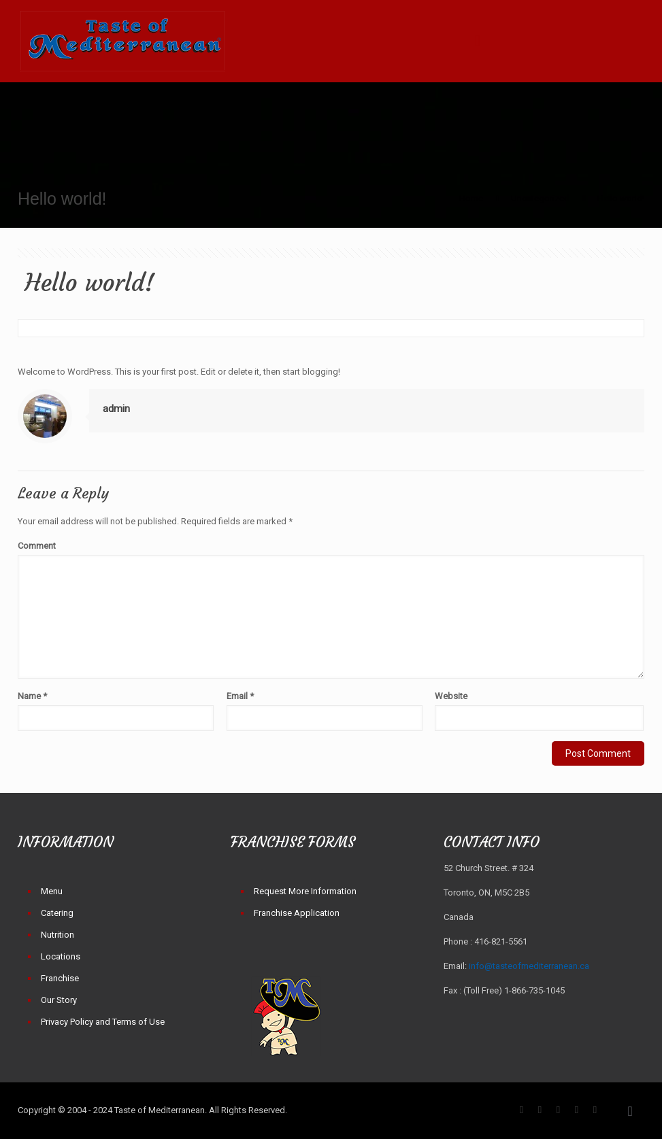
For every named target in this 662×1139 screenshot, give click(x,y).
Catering (57, 913)
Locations (60, 956)
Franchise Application (297, 913)
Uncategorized (540, 198)
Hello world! (620, 198)
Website (451, 696)
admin (116, 409)
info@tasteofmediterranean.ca (529, 966)
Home (471, 198)
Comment (37, 546)
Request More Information (305, 891)
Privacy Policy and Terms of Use (103, 1022)
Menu (52, 891)
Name (32, 696)
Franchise (60, 978)
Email (240, 696)
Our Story (59, 1000)
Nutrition (57, 935)
